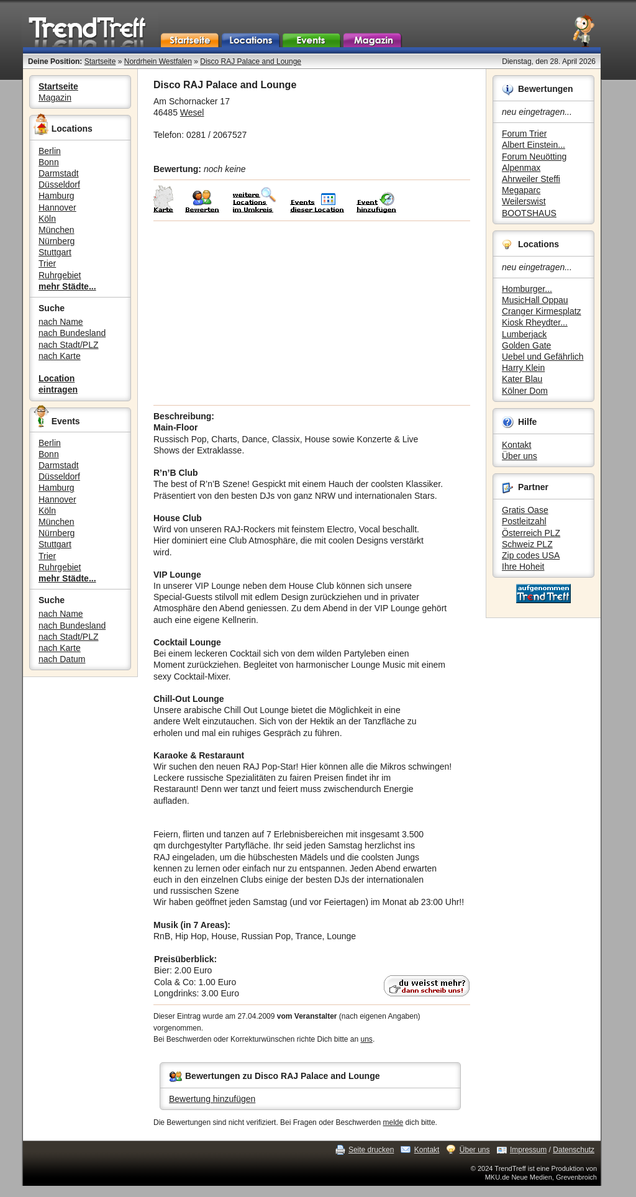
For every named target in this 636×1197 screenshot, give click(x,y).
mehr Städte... (67, 286)
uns (367, 1039)
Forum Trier (524, 134)
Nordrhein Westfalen (158, 61)
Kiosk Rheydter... (535, 322)
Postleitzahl (524, 521)
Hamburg (57, 196)
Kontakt (516, 445)
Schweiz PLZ (527, 544)
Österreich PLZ (531, 533)
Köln (47, 219)
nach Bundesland (72, 333)
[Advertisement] (311, 313)
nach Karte (60, 356)
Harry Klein (523, 368)
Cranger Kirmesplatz (541, 311)
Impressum (528, 1149)
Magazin (55, 97)
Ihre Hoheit (523, 566)
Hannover (57, 207)
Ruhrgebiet (60, 275)
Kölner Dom (525, 391)
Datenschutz (573, 1149)
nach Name (61, 322)
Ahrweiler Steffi (531, 179)
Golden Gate (526, 345)
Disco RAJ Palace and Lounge (250, 61)
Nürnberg (57, 241)
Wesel (192, 112)
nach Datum (62, 659)
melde (393, 1122)
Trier (47, 263)
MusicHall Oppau (535, 300)
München (57, 230)
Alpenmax (521, 168)
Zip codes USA (531, 555)
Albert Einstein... (533, 145)
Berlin (50, 151)
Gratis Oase (525, 510)
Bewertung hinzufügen (212, 1099)
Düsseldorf (59, 184)
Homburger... (527, 289)
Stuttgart (55, 252)
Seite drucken (371, 1149)
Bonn (49, 162)
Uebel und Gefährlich (543, 357)
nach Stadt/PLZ (69, 345)
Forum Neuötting (534, 157)
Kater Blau (522, 379)
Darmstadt (59, 173)
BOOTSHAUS (529, 213)
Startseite (100, 61)
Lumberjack (524, 334)
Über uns (519, 456)
